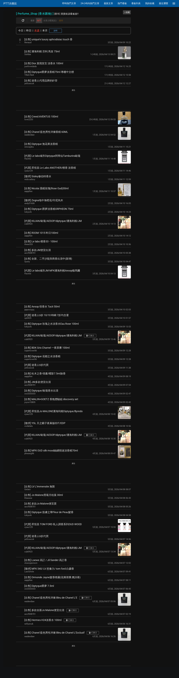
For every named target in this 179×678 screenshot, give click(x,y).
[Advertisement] (73, 100)
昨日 (28, 30)
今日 (20, 30)
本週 (36, 30)
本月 (44, 30)
